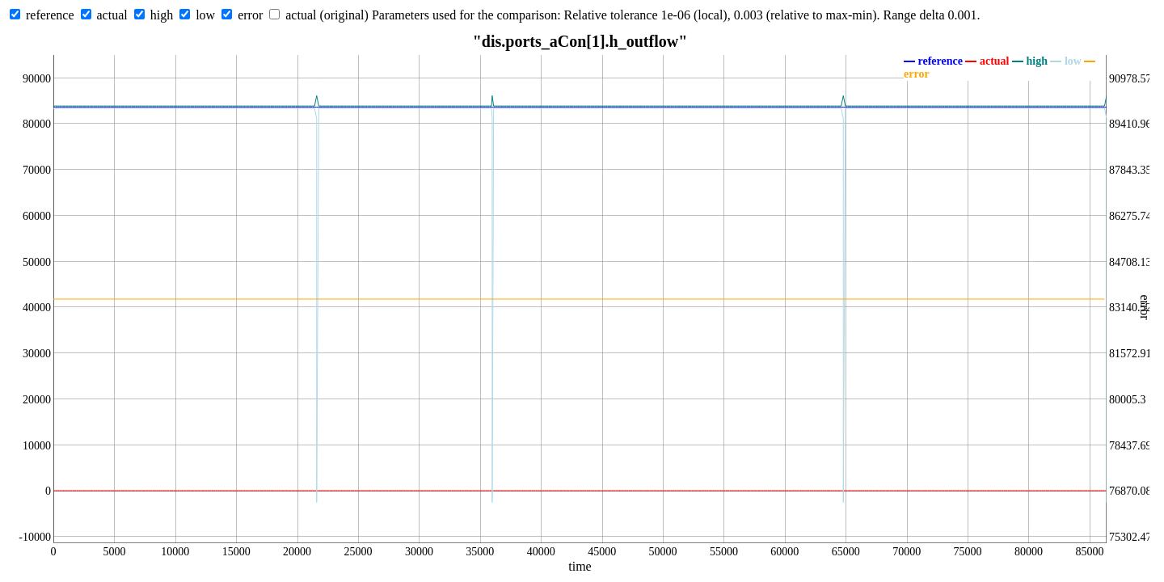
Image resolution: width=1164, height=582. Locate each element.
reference (50, 15)
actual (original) (327, 15)
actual (112, 15)
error (250, 15)
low (205, 15)
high (161, 15)
